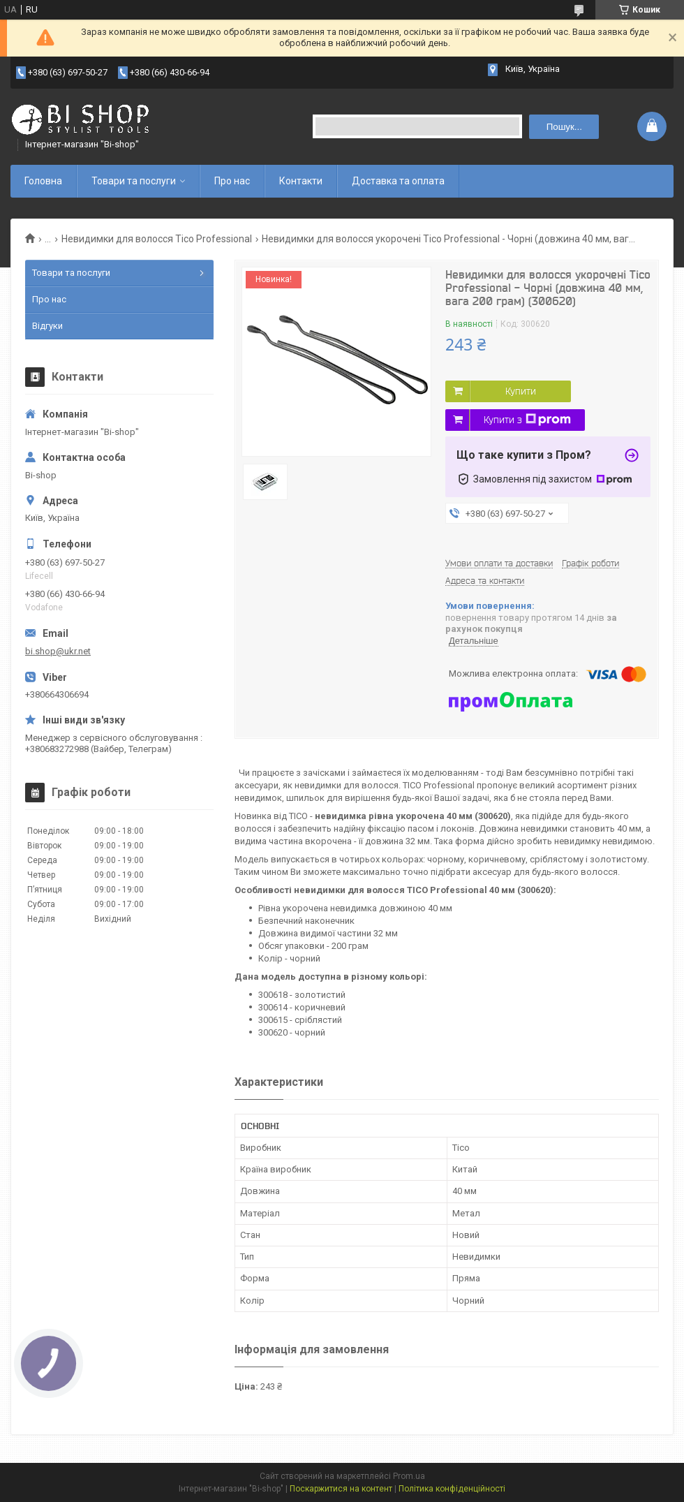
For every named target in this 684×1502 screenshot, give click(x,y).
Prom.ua (409, 1476)
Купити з (527, 419)
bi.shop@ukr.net (58, 651)
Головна (43, 180)
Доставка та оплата (398, 180)
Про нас (232, 180)
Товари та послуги (133, 180)
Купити (520, 391)
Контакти (300, 180)
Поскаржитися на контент (341, 1489)
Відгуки (47, 326)
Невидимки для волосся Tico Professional (156, 238)
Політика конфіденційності (452, 1489)
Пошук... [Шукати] (564, 127)
